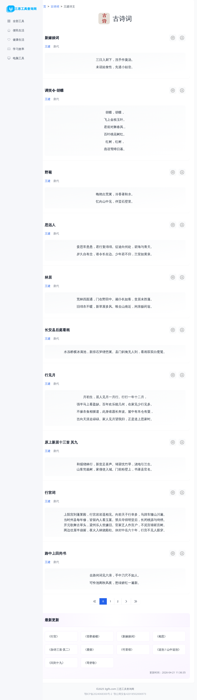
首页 (53, 6)
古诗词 (64, 6)
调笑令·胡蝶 (63, 90)
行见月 (59, 375)
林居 (57, 277)
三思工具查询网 (130, 689)
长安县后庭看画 (66, 329)
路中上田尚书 (65, 553)
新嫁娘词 (61, 37)
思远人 (59, 224)
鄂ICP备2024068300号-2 (103, 694)
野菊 (57, 172)
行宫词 (59, 492)
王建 (57, 46)
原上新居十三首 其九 (70, 442)
